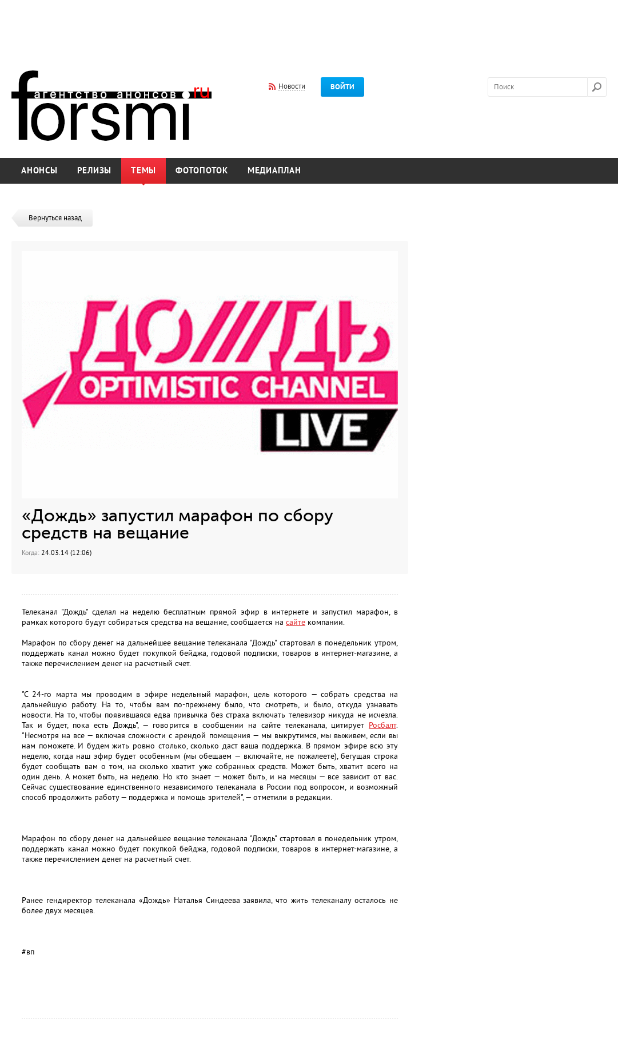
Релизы (94, 171)
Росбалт (382, 725)
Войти (342, 87)
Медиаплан (274, 171)
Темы (143, 171)
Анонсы (39, 171)
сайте (295, 622)
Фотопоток (202, 171)
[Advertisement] (309, 27)
